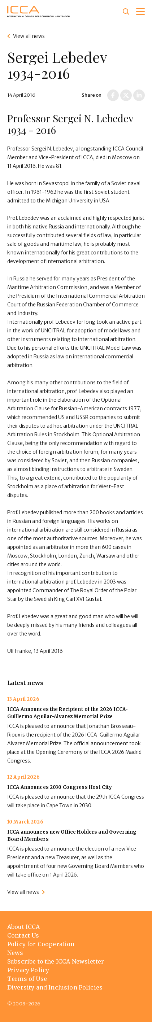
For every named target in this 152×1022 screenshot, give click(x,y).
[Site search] (126, 11)
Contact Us (23, 935)
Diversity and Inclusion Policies (55, 987)
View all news (29, 36)
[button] (140, 11)
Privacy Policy (28, 970)
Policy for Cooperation (41, 944)
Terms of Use (27, 978)
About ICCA (23, 926)
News (15, 952)
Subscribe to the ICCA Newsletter (55, 961)
